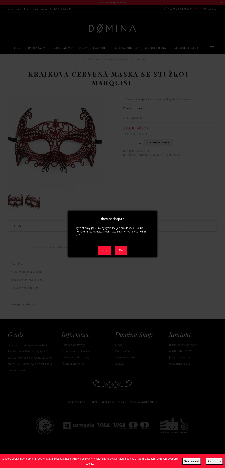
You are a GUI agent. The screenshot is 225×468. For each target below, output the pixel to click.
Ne (121, 250)
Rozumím (214, 461)
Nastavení (191, 461)
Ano (104, 250)
